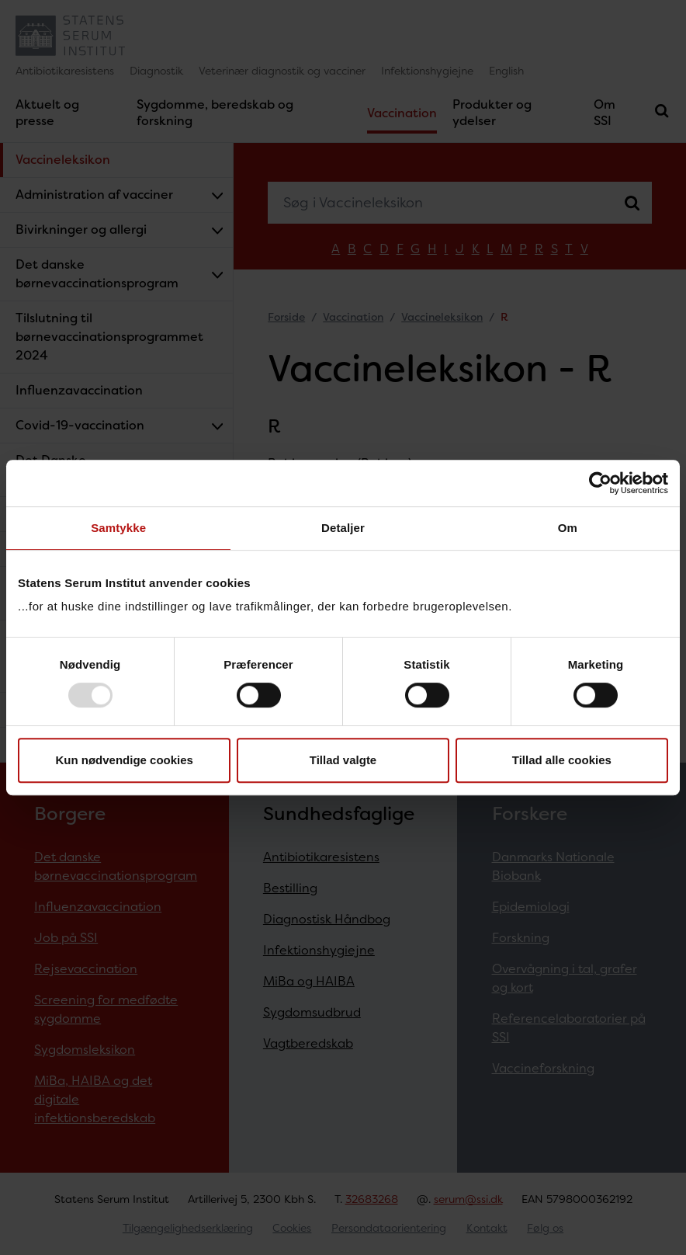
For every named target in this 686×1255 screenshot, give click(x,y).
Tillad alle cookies (562, 760)
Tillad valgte (343, 760)
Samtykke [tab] (118, 527)
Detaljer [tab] (343, 527)
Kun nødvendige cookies (124, 760)
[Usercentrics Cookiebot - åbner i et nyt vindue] (600, 483)
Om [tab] (567, 527)
